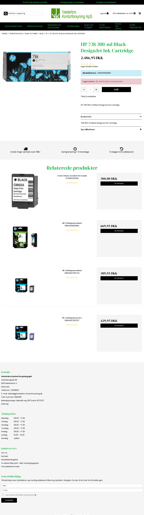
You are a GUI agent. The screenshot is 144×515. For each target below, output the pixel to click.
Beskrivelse (86, 116)
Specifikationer (88, 129)
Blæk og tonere (88, 26)
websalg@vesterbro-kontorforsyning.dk (25, 393)
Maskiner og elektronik (54, 26)
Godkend (9, 500)
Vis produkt (119, 183)
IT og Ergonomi (104, 26)
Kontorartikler (13, 26)
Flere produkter (135, 26)
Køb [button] (116, 89)
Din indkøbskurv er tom (124, 13)
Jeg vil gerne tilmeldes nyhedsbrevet (27, 494)
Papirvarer (73, 26)
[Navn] (72, 485)
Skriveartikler (35, 26)
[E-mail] (72, 490)
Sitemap (5, 404)
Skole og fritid (118, 26)
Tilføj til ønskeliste (88, 96)
